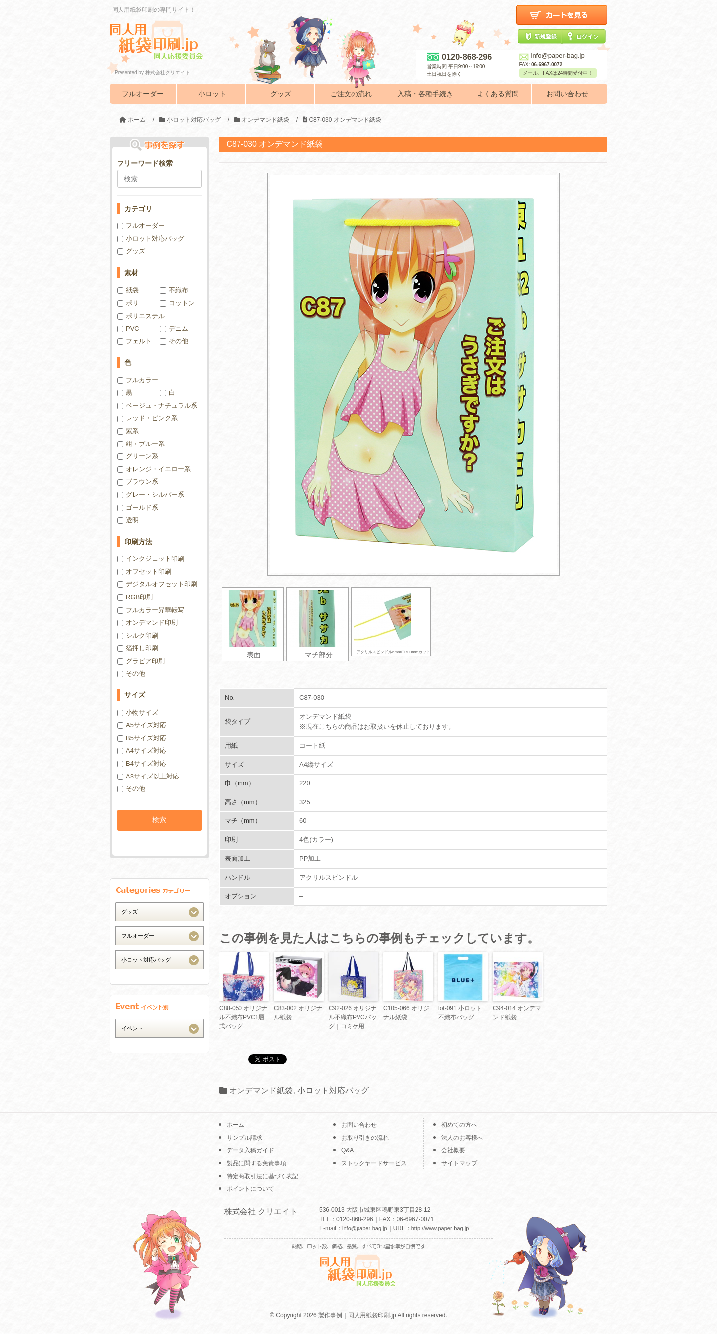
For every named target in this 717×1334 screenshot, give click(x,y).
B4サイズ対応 (141, 763)
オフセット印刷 (144, 571)
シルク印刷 (137, 635)
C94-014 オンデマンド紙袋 (517, 1013)
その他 (174, 341)
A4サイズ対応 (141, 750)
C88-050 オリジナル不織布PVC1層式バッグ (243, 1017)
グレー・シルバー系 (150, 494)
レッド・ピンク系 (147, 418)
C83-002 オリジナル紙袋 (298, 1013)
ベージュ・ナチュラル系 (157, 405)
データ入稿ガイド (250, 1150)
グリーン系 (137, 456)
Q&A (347, 1150)
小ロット (212, 94)
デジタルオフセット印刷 (157, 584)
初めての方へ (459, 1124)
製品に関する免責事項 (256, 1163)
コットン (177, 303)
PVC (128, 328)
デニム (174, 328)
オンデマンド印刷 (147, 622)
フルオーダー (143, 94)
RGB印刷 (135, 597)
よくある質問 (498, 94)
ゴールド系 (137, 507)
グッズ (280, 94)
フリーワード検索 (145, 163)
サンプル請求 (244, 1137)
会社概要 (453, 1150)
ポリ (128, 303)
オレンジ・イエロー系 (154, 469)
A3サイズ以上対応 (148, 776)
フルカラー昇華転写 (150, 610)
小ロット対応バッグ (333, 1090)
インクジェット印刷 (150, 558)
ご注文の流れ (351, 94)
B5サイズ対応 (141, 738)
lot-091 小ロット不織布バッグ (460, 1013)
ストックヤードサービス (374, 1163)
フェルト (134, 341)
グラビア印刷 (141, 661)
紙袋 (128, 290)
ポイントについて (250, 1188)
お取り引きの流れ (365, 1137)
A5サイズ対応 (141, 725)
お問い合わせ (567, 94)
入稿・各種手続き (425, 94)
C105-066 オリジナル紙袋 (406, 1013)
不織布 (174, 290)
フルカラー (137, 380)
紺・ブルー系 (141, 443)
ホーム (235, 1124)
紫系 (128, 431)
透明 (128, 520)
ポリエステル (141, 316)
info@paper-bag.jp (552, 55)
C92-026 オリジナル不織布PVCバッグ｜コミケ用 (353, 1017)
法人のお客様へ (462, 1137)
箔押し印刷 (137, 648)
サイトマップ (459, 1163)
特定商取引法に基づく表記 (262, 1176)
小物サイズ (137, 712)
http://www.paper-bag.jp (440, 1228)
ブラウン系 (137, 481)
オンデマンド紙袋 (261, 1090)
